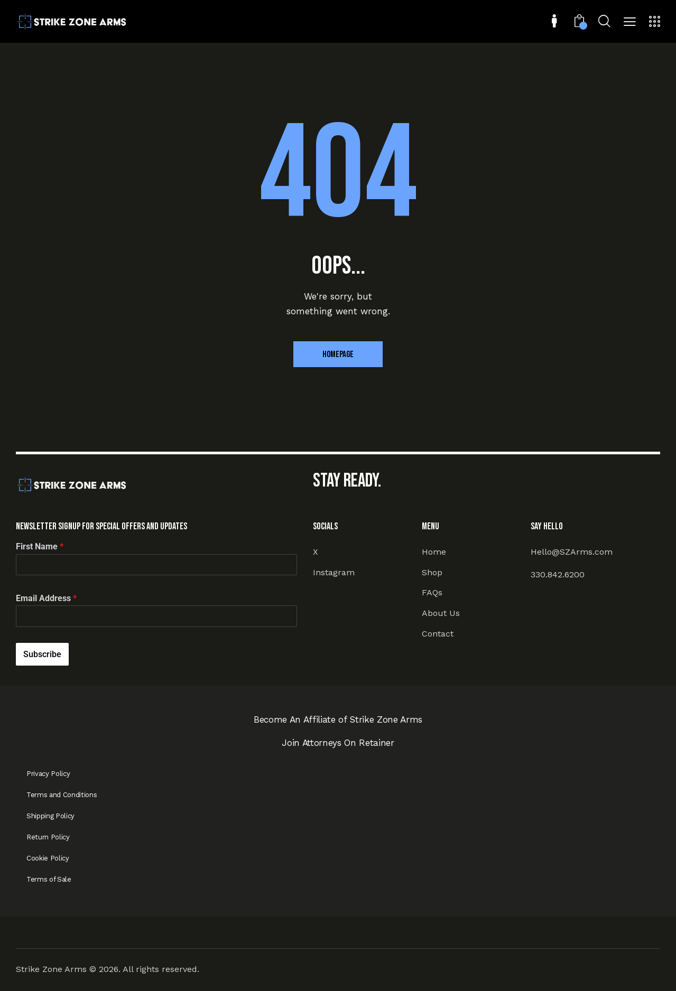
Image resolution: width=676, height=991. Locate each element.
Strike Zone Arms (51, 969)
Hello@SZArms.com (572, 552)
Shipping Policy (50, 816)
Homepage (338, 354)
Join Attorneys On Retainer (338, 742)
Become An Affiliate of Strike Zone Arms (338, 719)
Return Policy (48, 837)
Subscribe (42, 654)
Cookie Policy (47, 858)
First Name (39, 546)
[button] (630, 22)
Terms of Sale (48, 879)
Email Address (46, 598)
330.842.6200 (558, 574)
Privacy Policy (48, 774)
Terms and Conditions (61, 795)
